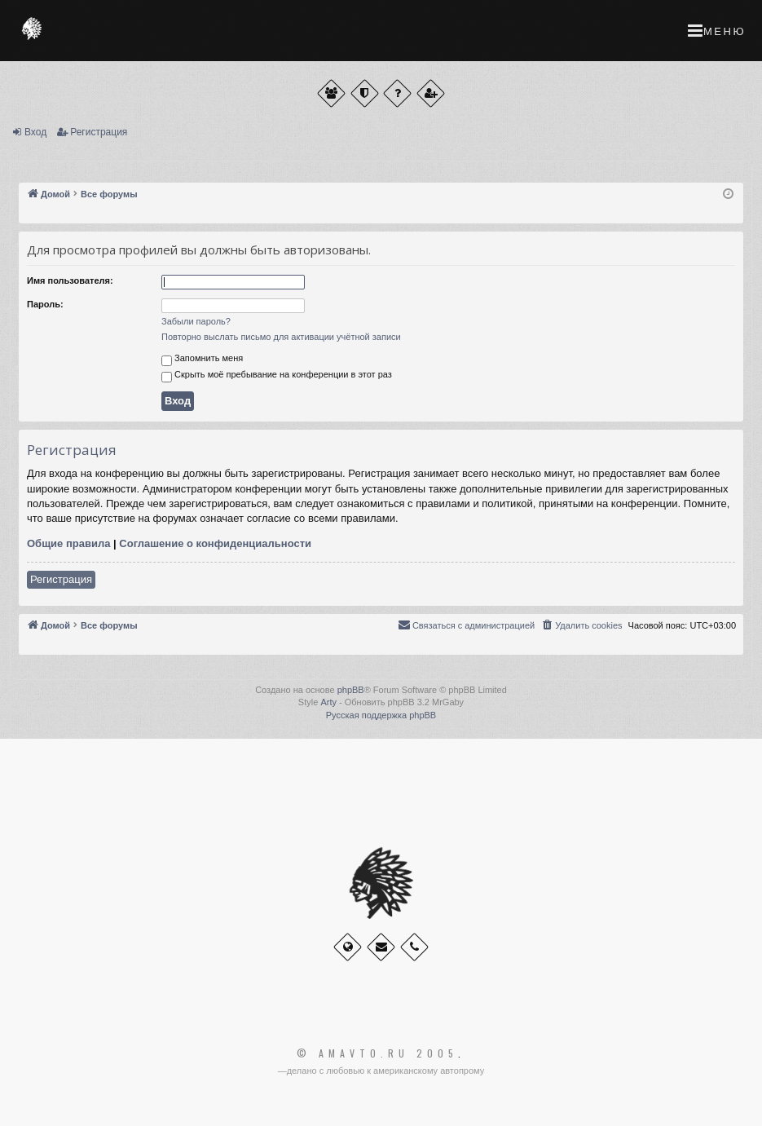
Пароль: (45, 304)
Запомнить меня (202, 359)
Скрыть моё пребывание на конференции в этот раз (276, 375)
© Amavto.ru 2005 (377, 1053)
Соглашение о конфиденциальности (215, 543)
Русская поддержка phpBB (381, 715)
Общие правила (68, 543)
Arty (328, 702)
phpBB (350, 690)
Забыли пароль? (196, 321)
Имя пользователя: (70, 280)
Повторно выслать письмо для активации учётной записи (281, 337)
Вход (35, 132)
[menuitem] (581, 625)
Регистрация (98, 132)
